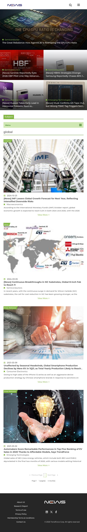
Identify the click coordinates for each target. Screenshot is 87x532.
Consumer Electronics (15, 100)
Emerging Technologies (59, 100)
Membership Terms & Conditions (20, 518)
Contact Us (20, 522)
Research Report (21, 506)
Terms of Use (21, 510)
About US (21, 502)
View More (43, 215)
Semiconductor (12, 40)
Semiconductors (12, 70)
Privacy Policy (21, 514)
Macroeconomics (15, 204)
